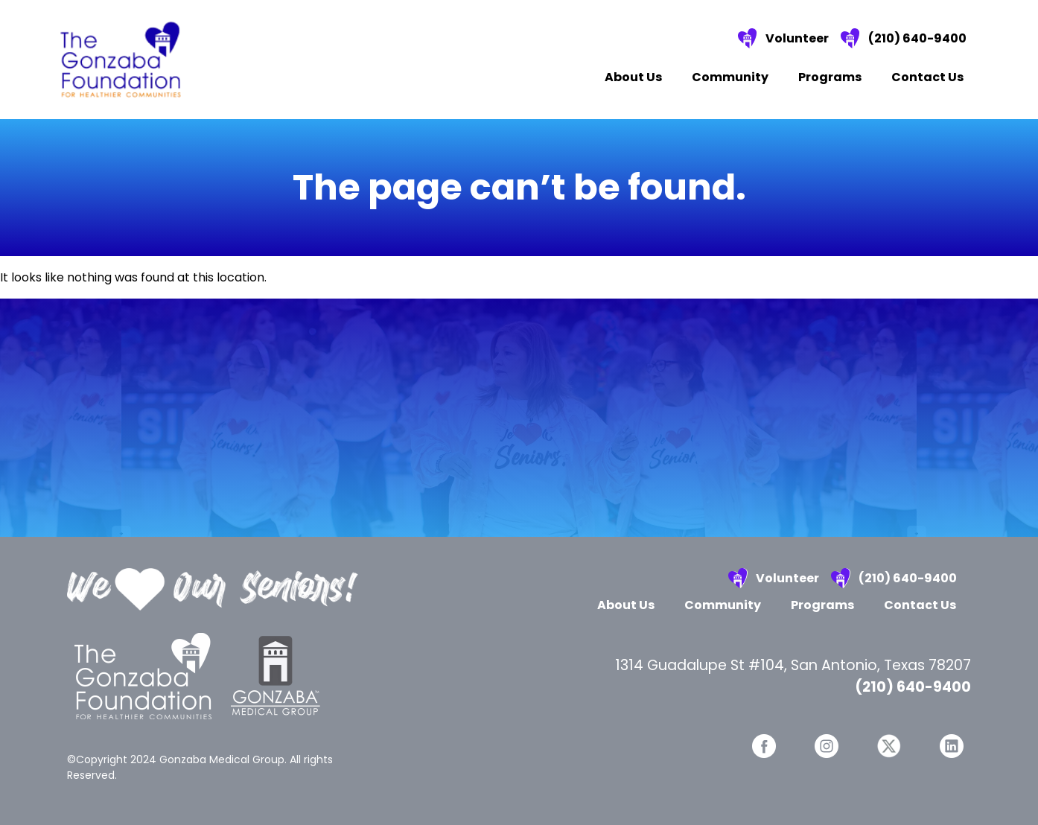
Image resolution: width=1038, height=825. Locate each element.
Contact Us (927, 77)
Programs (830, 77)
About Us (633, 77)
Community (730, 77)
